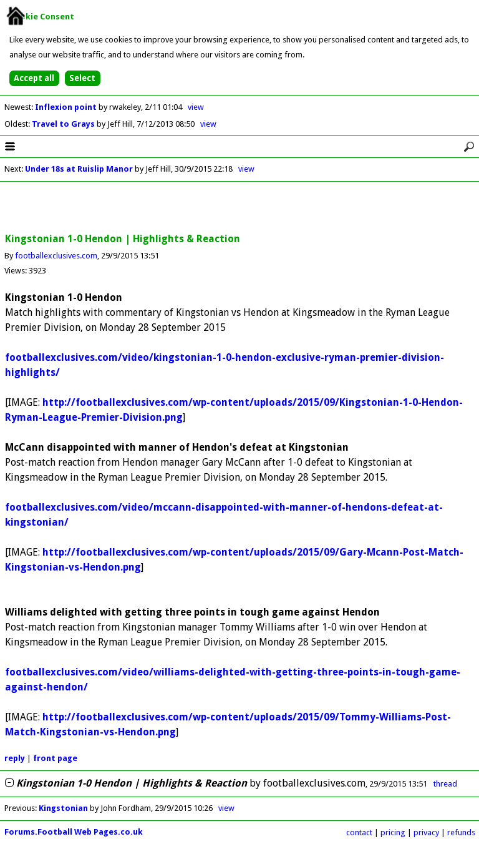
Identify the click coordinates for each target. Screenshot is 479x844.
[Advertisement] (239, 208)
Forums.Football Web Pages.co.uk (73, 832)
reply (14, 758)
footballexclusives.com (56, 255)
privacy (426, 832)
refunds (461, 832)
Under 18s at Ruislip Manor (79, 169)
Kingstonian (63, 808)
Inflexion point (67, 107)
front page (55, 758)
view (196, 107)
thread (445, 783)
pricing (392, 832)
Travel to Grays (64, 124)
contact (359, 832)
